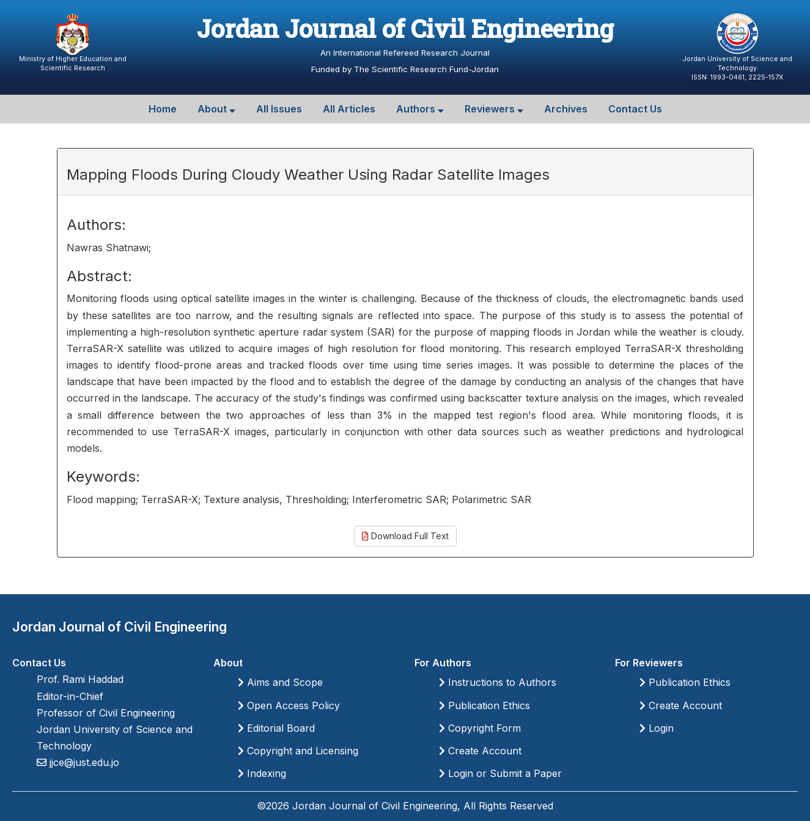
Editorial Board (276, 728)
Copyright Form (480, 728)
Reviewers (494, 109)
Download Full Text (405, 536)
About (216, 109)
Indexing (262, 773)
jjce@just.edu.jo (82, 762)
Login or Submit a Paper (500, 773)
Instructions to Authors (497, 682)
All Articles (349, 109)
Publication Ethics (484, 705)
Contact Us (635, 109)
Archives (565, 109)
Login (656, 728)
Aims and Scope (280, 682)
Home (163, 109)
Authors (420, 109)
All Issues (279, 109)
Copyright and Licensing (298, 751)
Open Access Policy (289, 705)
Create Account (480, 751)
